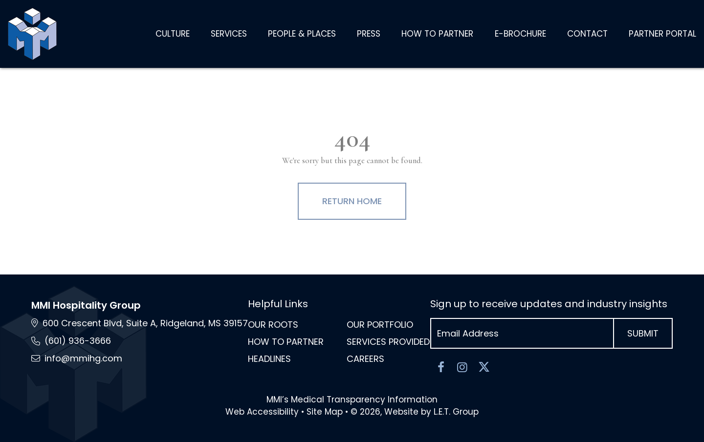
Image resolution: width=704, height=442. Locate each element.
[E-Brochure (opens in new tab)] (520, 34)
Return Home (352, 201)
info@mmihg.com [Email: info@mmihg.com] (83, 358)
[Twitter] (484, 367)
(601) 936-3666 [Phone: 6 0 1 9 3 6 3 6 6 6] (77, 341)
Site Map (325, 412)
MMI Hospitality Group (86, 305)
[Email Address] (522, 333)
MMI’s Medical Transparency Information (352, 399)
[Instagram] (462, 367)
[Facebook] (441, 367)
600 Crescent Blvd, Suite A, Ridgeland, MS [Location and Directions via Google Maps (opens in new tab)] (145, 323)
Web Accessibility (262, 412)
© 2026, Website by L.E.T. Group (415, 412)
